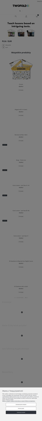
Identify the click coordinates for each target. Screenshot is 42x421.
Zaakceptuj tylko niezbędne (21, 404)
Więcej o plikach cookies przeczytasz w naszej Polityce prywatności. (18, 401)
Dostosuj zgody (21, 408)
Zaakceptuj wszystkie (21, 412)
